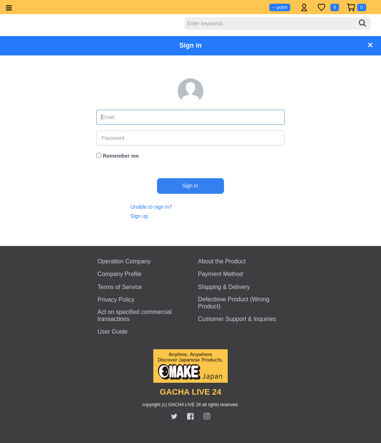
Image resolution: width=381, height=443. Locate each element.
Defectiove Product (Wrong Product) (233, 302)
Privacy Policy (116, 299)
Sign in (190, 186)
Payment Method (220, 274)
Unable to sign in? (151, 207)
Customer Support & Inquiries (237, 319)
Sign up (139, 216)
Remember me (121, 156)
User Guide (112, 331)
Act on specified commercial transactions (134, 315)
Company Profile (119, 274)
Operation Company (124, 261)
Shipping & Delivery (224, 287)
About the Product (222, 261)
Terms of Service (119, 287)
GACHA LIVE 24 (190, 392)
